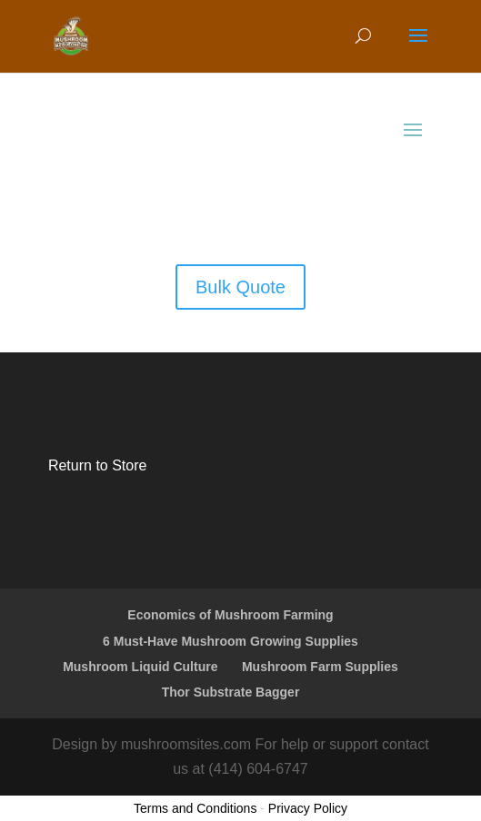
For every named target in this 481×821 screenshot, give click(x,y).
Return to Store (97, 465)
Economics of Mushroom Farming (230, 615)
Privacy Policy (307, 808)
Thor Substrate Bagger (231, 692)
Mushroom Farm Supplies (320, 666)
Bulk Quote (240, 287)
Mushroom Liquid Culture (140, 666)
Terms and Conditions (195, 808)
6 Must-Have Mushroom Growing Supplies (230, 641)
